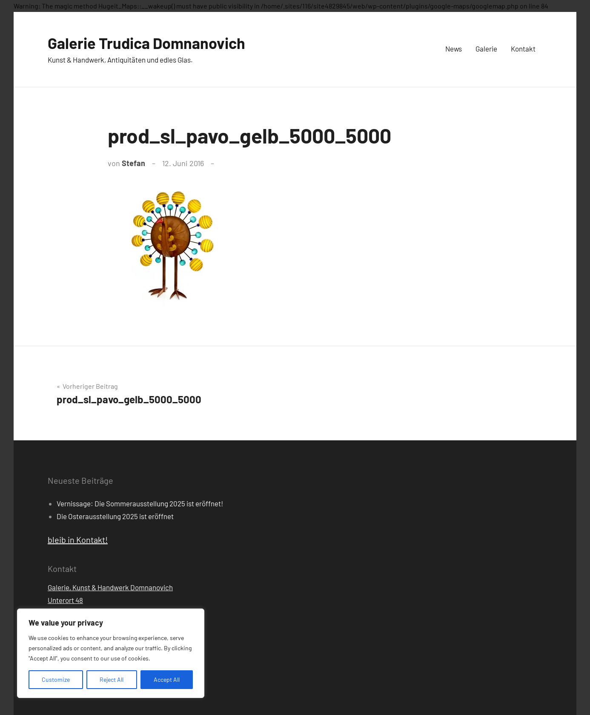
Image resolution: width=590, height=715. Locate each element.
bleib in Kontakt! (78, 539)
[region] (110, 653)
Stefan (133, 163)
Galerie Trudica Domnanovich (146, 43)
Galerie (486, 48)
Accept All (167, 679)
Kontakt (523, 48)
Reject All (111, 679)
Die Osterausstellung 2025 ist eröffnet (115, 516)
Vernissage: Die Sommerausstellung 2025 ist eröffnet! (140, 503)
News (453, 48)
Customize (56, 679)
